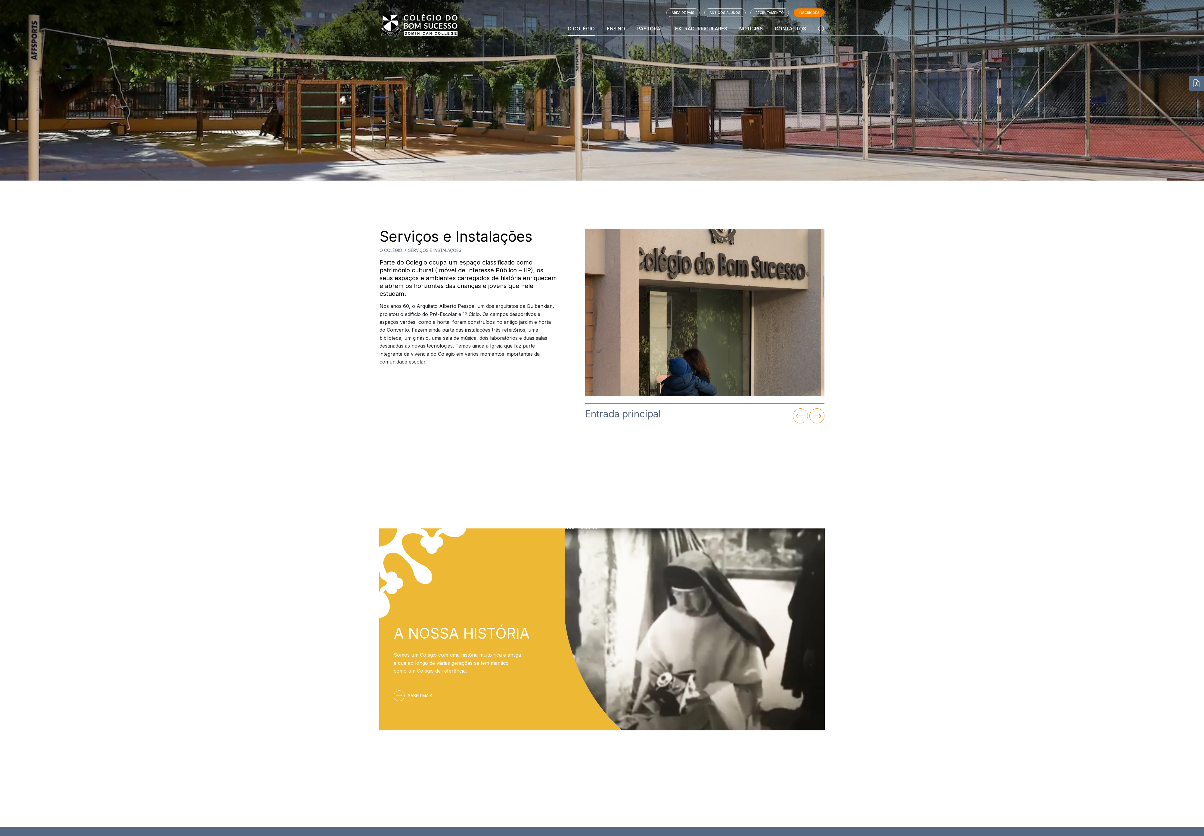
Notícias (751, 29)
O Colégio (581, 29)
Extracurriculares (701, 29)
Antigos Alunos (724, 13)
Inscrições (809, 13)
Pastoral (650, 29)
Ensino (616, 29)
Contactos (790, 29)
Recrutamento (770, 13)
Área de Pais (683, 13)
